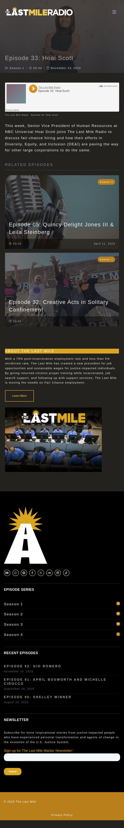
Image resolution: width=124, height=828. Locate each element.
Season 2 (62, 614)
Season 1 (16, 68)
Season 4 (62, 634)
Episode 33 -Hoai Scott (44, 115)
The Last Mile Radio (17, 115)
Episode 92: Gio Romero (32, 666)
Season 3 (62, 624)
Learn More (19, 395)
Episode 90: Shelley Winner (38, 697)
